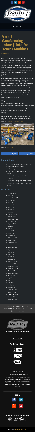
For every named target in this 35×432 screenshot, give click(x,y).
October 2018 (12, 271)
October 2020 (12, 221)
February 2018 (12, 290)
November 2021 (13, 198)
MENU (17, 26)
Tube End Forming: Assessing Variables (20, 181)
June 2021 (11, 205)
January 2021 (12, 217)
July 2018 (10, 278)
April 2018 (11, 285)
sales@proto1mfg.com (16, 121)
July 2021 (10, 202)
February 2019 (12, 261)
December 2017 (13, 294)
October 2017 (12, 297)
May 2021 (11, 207)
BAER (25, 429)
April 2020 (11, 233)
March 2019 (11, 259)
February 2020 (12, 238)
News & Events (10, 147)
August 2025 (12, 193)
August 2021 (12, 200)
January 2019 (12, 264)
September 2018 (13, 273)
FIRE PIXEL (18, 429)
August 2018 (12, 275)
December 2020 (13, 219)
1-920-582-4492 (19, 311)
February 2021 (12, 214)
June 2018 (11, 280)
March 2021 (11, 212)
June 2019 (11, 252)
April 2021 (11, 209)
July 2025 (10, 195)
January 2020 (12, 240)
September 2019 (13, 247)
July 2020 (10, 226)
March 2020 (11, 235)
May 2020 (11, 231)
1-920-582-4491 (27, 308)
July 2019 (10, 249)
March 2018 (11, 287)
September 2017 (13, 299)
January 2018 (12, 292)
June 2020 (11, 228)
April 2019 (11, 257)
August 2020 (12, 224)
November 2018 (13, 268)
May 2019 (11, 254)
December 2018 (13, 266)
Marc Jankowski (5, 53)
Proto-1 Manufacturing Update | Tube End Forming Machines (15, 42)
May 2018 (11, 282)
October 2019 (12, 245)
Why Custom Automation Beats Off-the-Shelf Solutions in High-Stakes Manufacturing (19, 166)
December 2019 (13, 242)
